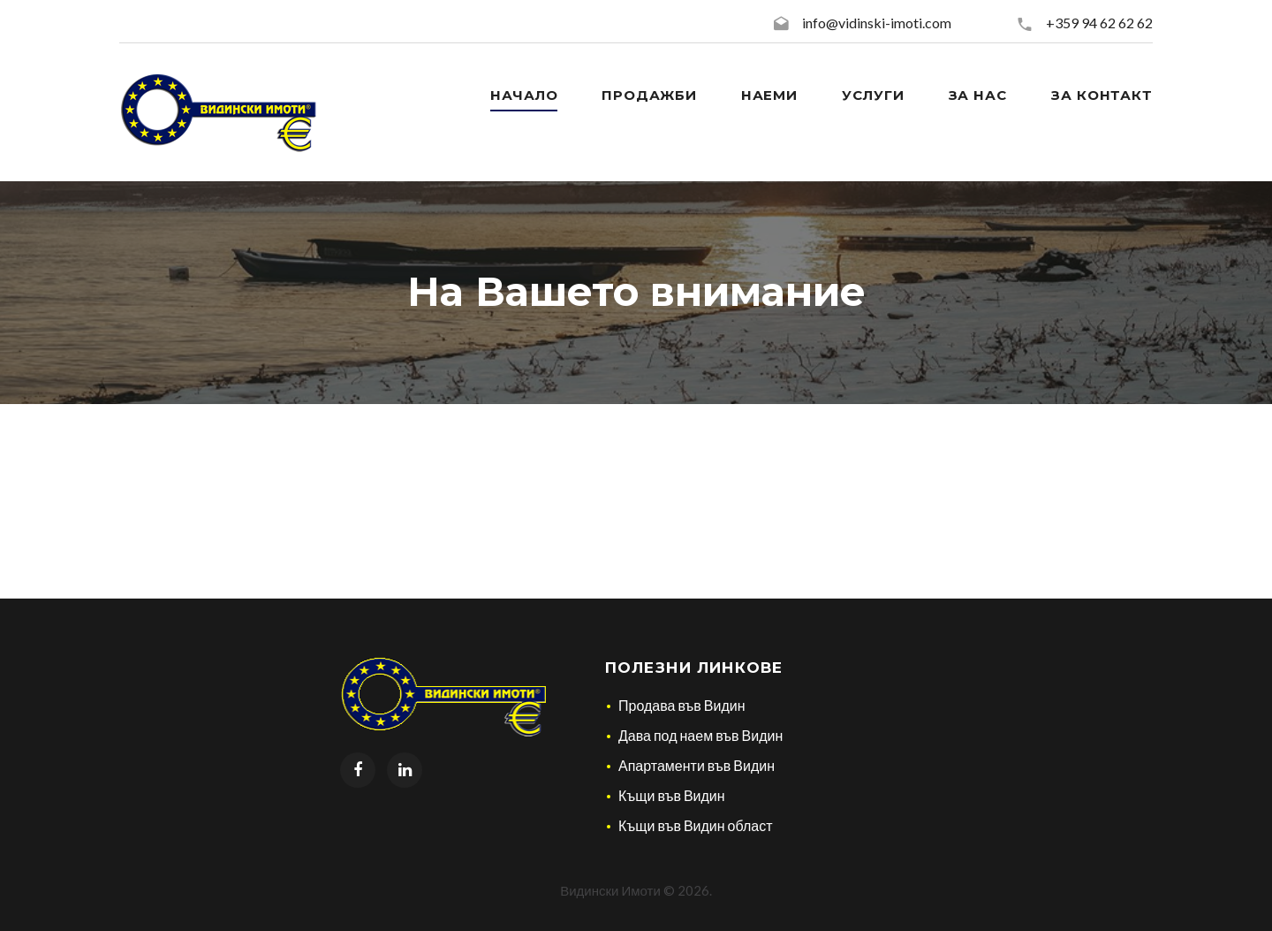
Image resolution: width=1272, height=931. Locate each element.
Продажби (649, 95)
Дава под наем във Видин (700, 735)
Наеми (770, 95)
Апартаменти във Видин (696, 765)
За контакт (1102, 95)
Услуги (873, 95)
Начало (523, 95)
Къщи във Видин (671, 795)
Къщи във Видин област (695, 825)
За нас (978, 95)
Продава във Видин (682, 705)
